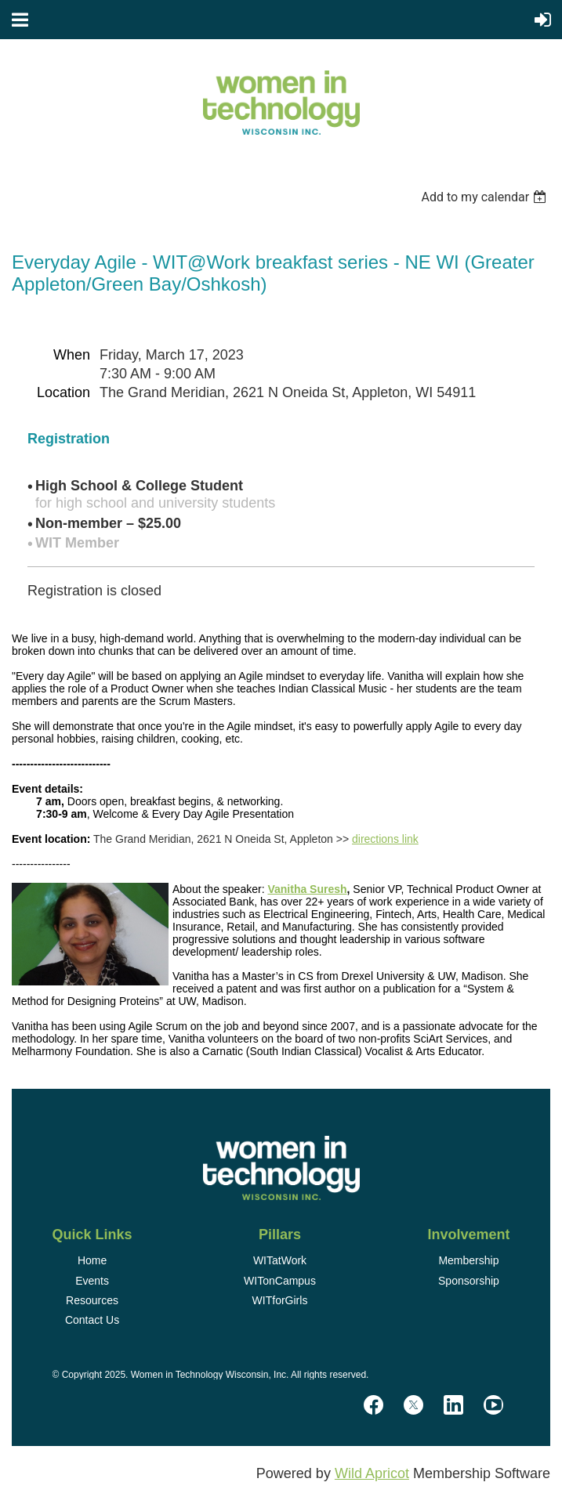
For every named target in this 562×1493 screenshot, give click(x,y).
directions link (385, 839)
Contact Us (92, 1320)
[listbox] (485, 197)
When (71, 355)
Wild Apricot (372, 1473)
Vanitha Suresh (306, 889)
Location (63, 392)
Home (92, 1260)
